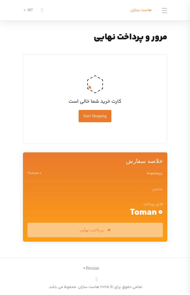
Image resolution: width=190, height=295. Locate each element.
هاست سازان (141, 10)
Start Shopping (95, 116)
